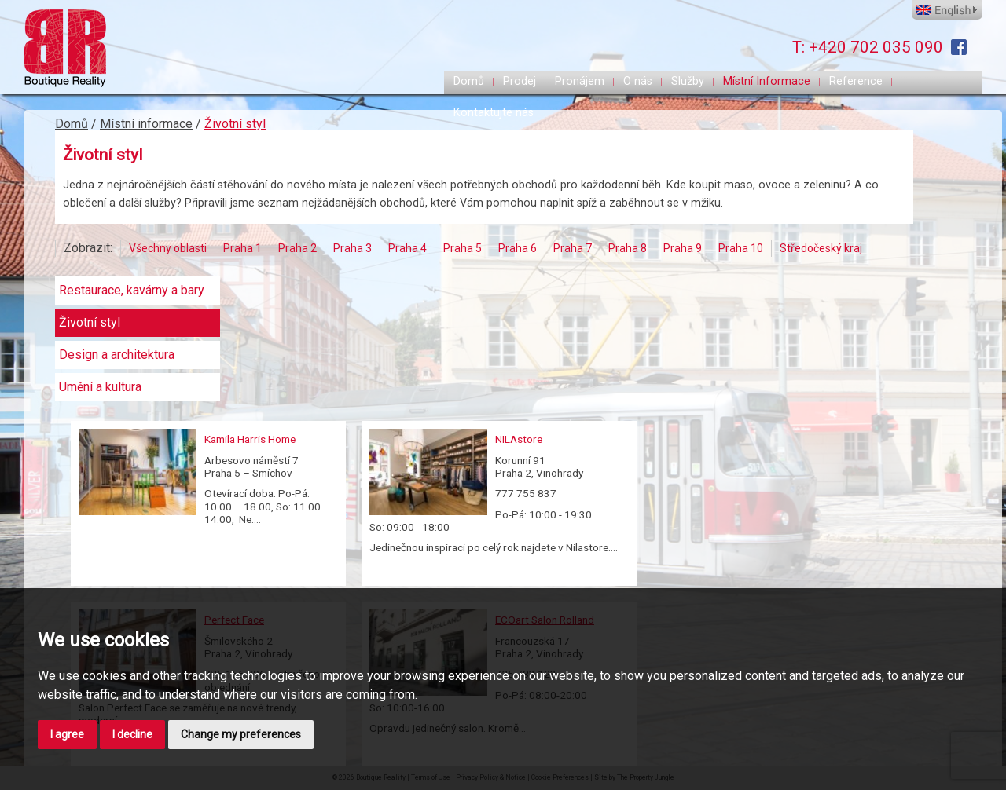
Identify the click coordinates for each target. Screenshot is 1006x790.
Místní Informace (766, 81)
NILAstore (518, 439)
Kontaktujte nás (493, 112)
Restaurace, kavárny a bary (131, 290)
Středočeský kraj (821, 248)
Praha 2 (297, 248)
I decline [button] (132, 734)
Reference (856, 81)
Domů (468, 81)
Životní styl (235, 123)
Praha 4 (407, 248)
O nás (637, 81)
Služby (687, 81)
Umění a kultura (100, 387)
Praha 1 (242, 248)
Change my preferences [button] (241, 734)
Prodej (519, 81)
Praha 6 (517, 248)
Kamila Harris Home (250, 439)
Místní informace (146, 123)
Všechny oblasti (168, 248)
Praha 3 (352, 248)
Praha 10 (740, 248)
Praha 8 (627, 248)
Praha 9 (682, 248)
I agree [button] (67, 734)
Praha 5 (462, 248)
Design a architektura (116, 355)
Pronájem (579, 81)
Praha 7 (572, 248)
